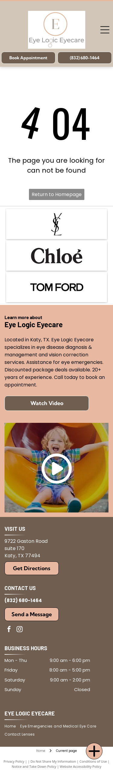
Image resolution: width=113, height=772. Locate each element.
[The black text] (56, 287)
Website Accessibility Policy (80, 766)
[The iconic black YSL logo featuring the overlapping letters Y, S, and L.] (56, 224)
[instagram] (19, 630)
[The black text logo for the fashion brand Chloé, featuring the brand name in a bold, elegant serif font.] (56, 256)
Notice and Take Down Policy (34, 766)
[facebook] (9, 630)
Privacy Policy (14, 761)
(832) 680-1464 (23, 600)
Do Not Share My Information (53, 761)
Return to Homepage (57, 194)
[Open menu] (104, 29)
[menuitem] (12, 726)
